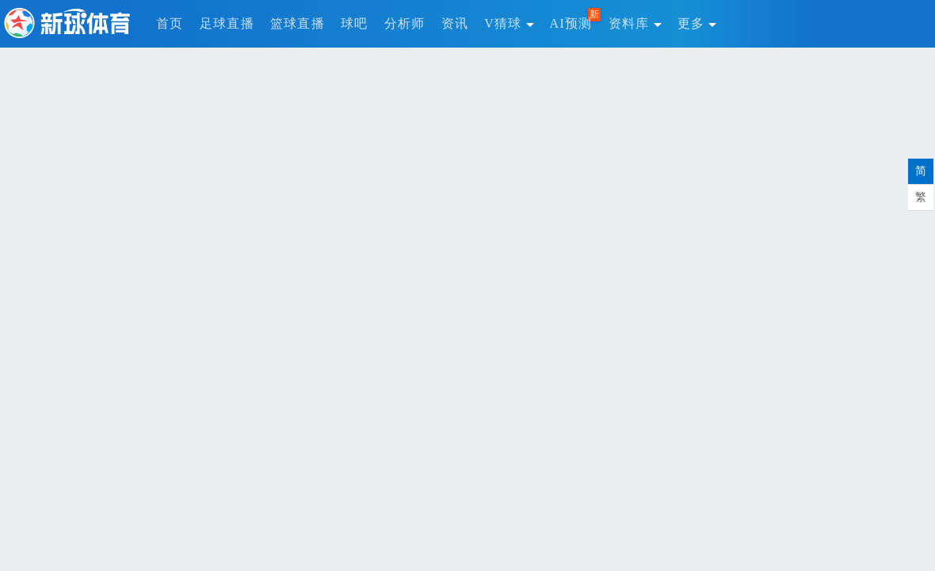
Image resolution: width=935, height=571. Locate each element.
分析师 (405, 23)
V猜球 (508, 23)
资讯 (455, 23)
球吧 (354, 23)
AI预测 (571, 23)
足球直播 (227, 23)
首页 (170, 23)
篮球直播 (297, 23)
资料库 (635, 23)
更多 (697, 23)
